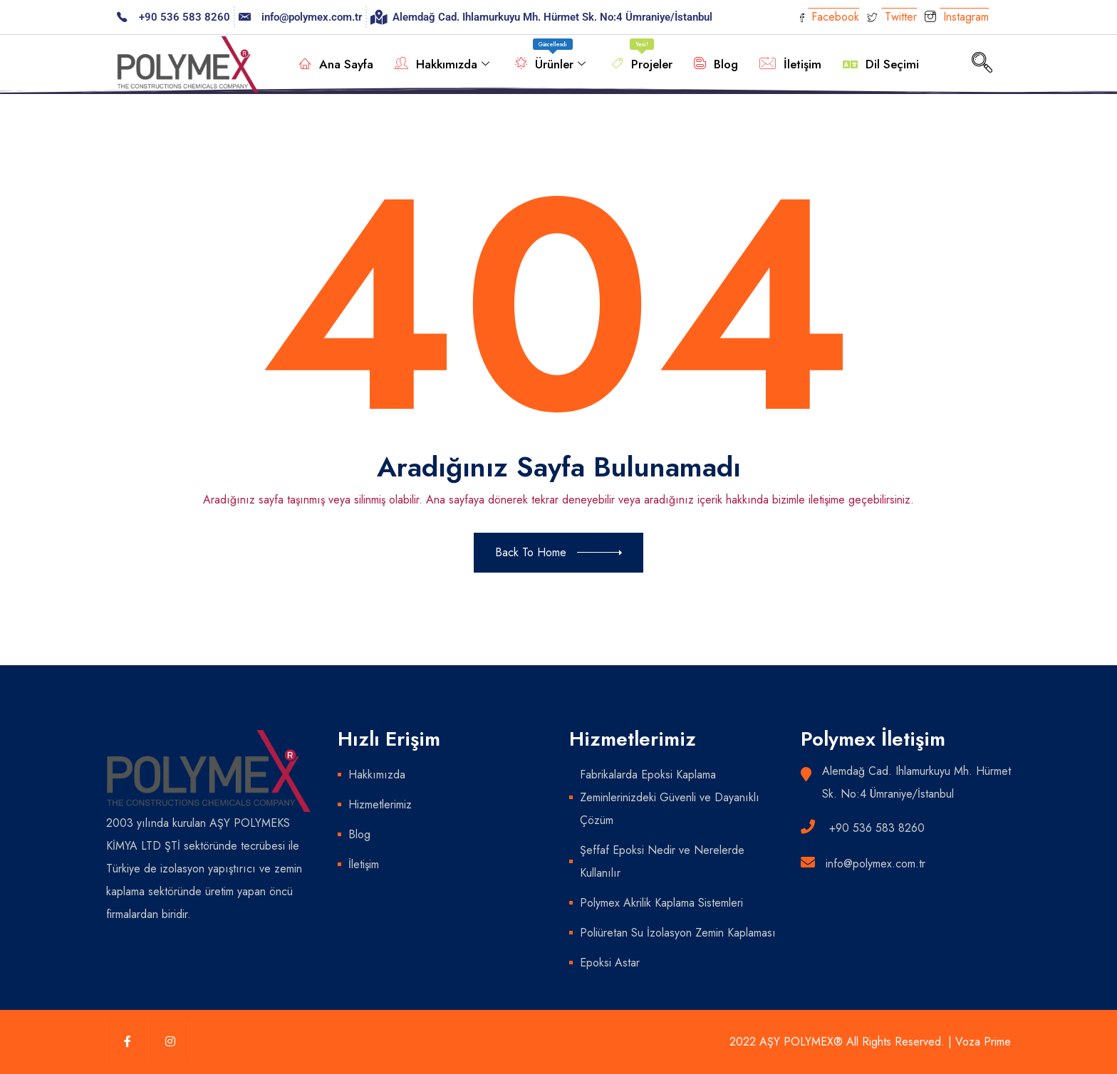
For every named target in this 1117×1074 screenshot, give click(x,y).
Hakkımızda (442, 64)
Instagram (957, 18)
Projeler (641, 57)
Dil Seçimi (881, 64)
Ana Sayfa (336, 64)
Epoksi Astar (610, 962)
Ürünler (550, 57)
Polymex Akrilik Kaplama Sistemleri (661, 903)
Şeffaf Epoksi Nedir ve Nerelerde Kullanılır (662, 861)
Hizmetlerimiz (380, 804)
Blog (716, 64)
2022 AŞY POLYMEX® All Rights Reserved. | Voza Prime (870, 1041)
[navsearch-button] (982, 64)
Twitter (892, 17)
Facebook (829, 17)
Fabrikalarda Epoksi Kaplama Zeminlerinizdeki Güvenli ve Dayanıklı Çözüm (669, 797)
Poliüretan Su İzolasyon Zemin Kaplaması (678, 932)
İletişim (790, 64)
